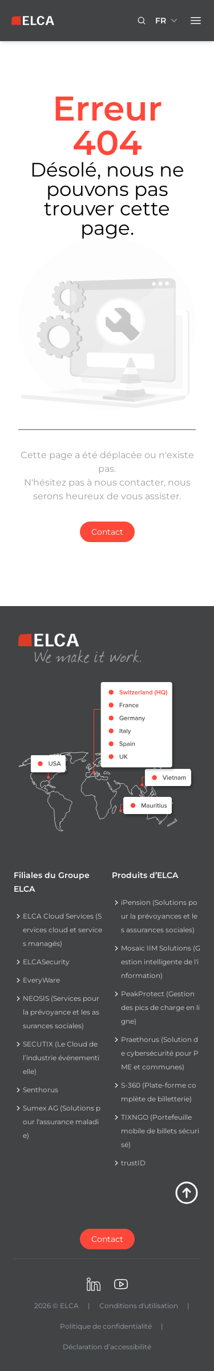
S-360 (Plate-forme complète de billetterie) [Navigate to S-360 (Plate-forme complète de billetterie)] (158, 1092)
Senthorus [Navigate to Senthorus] (40, 1089)
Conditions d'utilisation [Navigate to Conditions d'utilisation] (138, 1305)
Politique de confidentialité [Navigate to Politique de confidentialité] (106, 1326)
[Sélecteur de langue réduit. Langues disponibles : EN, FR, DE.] (167, 20)
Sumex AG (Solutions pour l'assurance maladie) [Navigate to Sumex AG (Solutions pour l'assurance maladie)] (61, 1122)
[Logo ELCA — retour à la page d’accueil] (33, 21)
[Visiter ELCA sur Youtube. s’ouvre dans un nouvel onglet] (121, 1284)
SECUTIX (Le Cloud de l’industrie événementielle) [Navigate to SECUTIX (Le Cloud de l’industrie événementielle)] (61, 1058)
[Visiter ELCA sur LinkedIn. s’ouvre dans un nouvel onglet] (93, 1284)
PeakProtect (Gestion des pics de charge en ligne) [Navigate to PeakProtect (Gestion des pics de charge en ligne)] (160, 1007)
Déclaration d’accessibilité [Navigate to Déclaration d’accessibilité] (107, 1346)
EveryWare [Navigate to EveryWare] (41, 980)
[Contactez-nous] (107, 1239)
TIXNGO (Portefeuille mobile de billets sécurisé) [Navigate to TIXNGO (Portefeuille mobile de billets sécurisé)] (160, 1131)
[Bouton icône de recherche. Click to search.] (141, 20)
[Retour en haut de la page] (186, 1192)
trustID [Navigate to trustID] (133, 1162)
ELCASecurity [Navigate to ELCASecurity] (46, 961)
